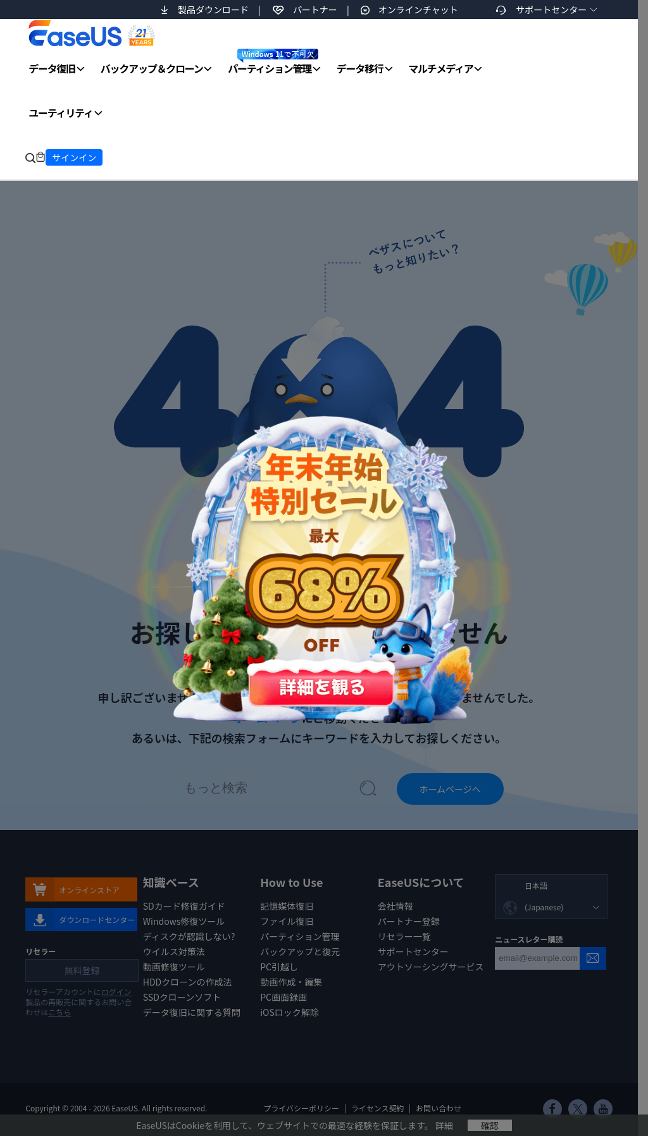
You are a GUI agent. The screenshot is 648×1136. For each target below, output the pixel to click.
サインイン (74, 157)
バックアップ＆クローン (152, 68)
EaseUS (91, 33)
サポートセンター (551, 9)
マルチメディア (440, 68)
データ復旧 (51, 68)
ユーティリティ (60, 112)
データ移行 (360, 68)
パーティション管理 (273, 62)
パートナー (315, 9)
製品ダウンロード (213, 9)
